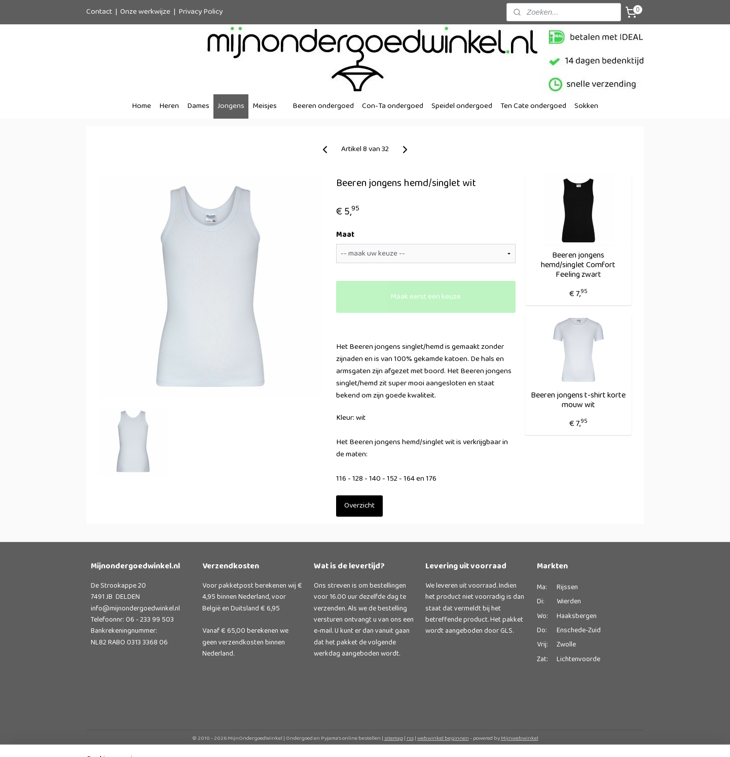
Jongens (230, 106)
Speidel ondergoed (461, 106)
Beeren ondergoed (323, 106)
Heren (169, 106)
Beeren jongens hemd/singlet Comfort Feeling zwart (578, 265)
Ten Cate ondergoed (533, 106)
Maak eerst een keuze (425, 297)
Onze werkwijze (145, 12)
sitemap (393, 738)
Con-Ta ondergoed (392, 106)
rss (410, 738)
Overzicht (359, 505)
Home (141, 106)
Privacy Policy (200, 12)
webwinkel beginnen (443, 738)
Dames (198, 106)
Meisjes (264, 106)
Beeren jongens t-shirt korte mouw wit (578, 400)
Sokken (586, 106)
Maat (345, 235)
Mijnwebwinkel (519, 738)
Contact (99, 12)
